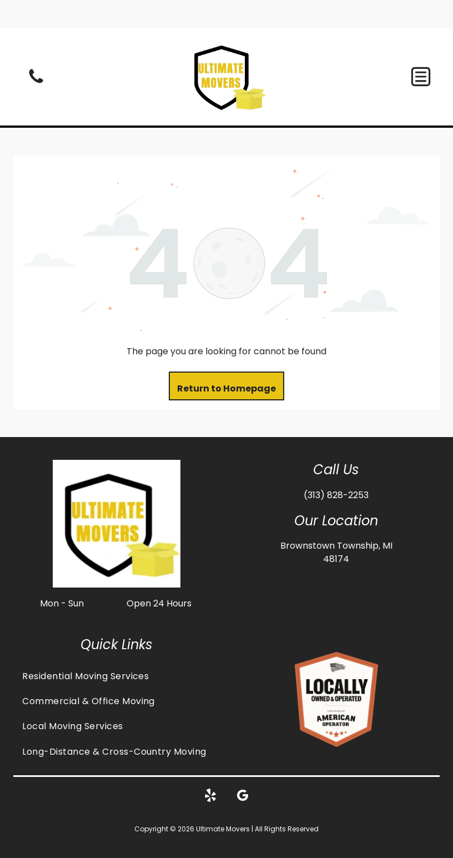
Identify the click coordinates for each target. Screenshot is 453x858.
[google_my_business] (243, 769)
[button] (421, 49)
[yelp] (210, 769)
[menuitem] (116, 647)
